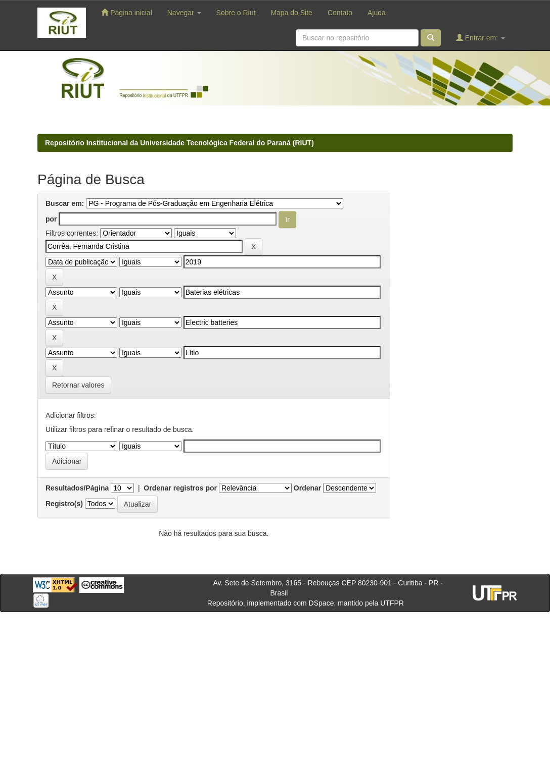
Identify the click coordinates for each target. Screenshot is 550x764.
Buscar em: (64, 203)
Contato (340, 13)
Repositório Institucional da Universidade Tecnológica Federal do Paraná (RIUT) (179, 143)
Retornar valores (78, 385)
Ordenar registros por (180, 488)
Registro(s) (64, 504)
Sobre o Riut (236, 13)
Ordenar (307, 488)
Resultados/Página (77, 488)
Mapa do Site (291, 13)
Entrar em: (480, 37)
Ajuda (377, 13)
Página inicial (126, 12)
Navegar (184, 13)
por (51, 219)
